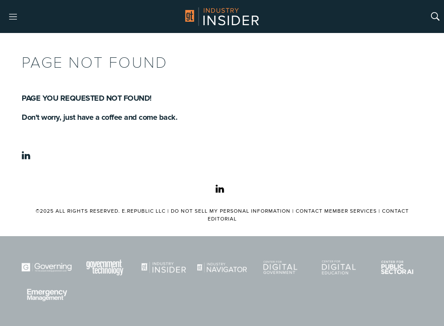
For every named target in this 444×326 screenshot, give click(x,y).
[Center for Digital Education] (339, 267)
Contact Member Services (336, 211)
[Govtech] (105, 267)
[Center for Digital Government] (280, 267)
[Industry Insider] (164, 267)
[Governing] (47, 267)
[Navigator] (222, 267)
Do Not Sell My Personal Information (231, 211)
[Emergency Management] (47, 295)
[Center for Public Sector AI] (397, 267)
